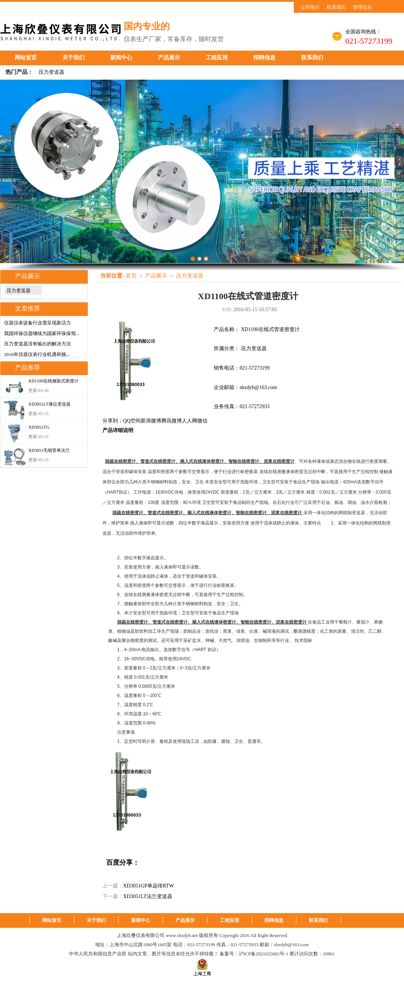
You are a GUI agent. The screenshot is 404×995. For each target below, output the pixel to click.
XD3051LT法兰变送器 (147, 896)
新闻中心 (121, 58)
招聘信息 (264, 58)
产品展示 (169, 58)
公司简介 (310, 7)
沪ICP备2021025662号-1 (263, 953)
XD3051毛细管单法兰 (49, 450)
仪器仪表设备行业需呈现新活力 (37, 323)
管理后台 (362, 7)
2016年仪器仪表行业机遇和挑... (37, 354)
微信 (202, 421)
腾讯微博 (171, 421)
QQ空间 (132, 421)
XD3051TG (38, 427)
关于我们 (73, 58)
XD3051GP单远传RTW (148, 886)
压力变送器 (51, 72)
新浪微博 (151, 421)
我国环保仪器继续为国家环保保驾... (41, 333)
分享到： (112, 421)
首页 (131, 276)
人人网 (189, 421)
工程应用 (217, 58)
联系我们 (336, 7)
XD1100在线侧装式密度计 (53, 381)
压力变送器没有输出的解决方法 (37, 343)
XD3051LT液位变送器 (49, 404)
